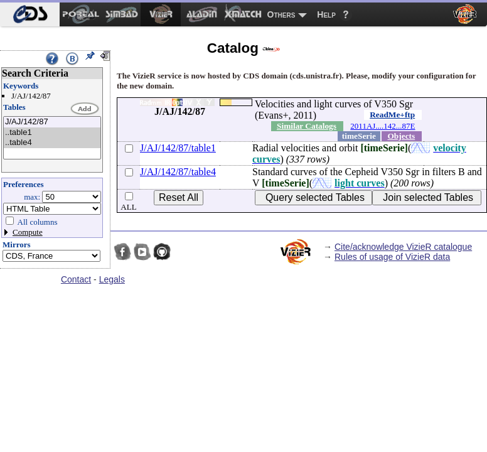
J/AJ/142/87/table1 (178, 148)
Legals (112, 279)
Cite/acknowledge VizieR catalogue (403, 247)
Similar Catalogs (306, 126)
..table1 (52, 132)
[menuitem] (30, 14)
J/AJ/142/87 (52, 122)
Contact (76, 279)
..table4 (52, 142)
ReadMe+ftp (392, 114)
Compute (28, 232)
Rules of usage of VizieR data (392, 257)
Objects (401, 136)
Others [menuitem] (281, 14)
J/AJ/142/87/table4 (178, 171)
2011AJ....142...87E (382, 126)
